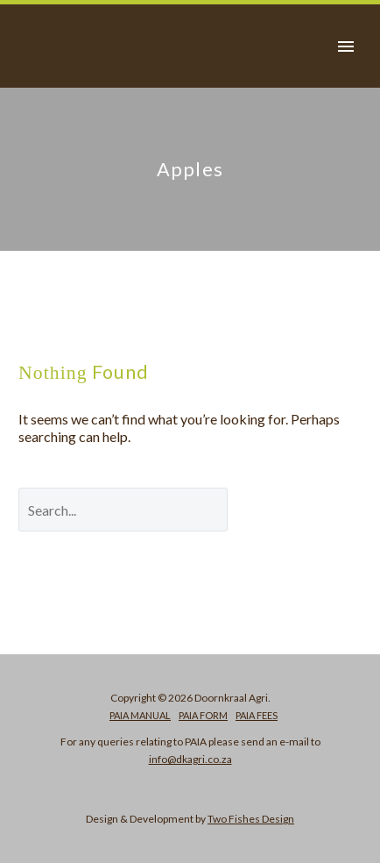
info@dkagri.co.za (190, 759)
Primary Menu (346, 46)
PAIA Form (203, 715)
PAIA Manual (140, 715)
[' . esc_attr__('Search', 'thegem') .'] (123, 509)
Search (308, 509)
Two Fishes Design (251, 818)
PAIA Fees (257, 715)
